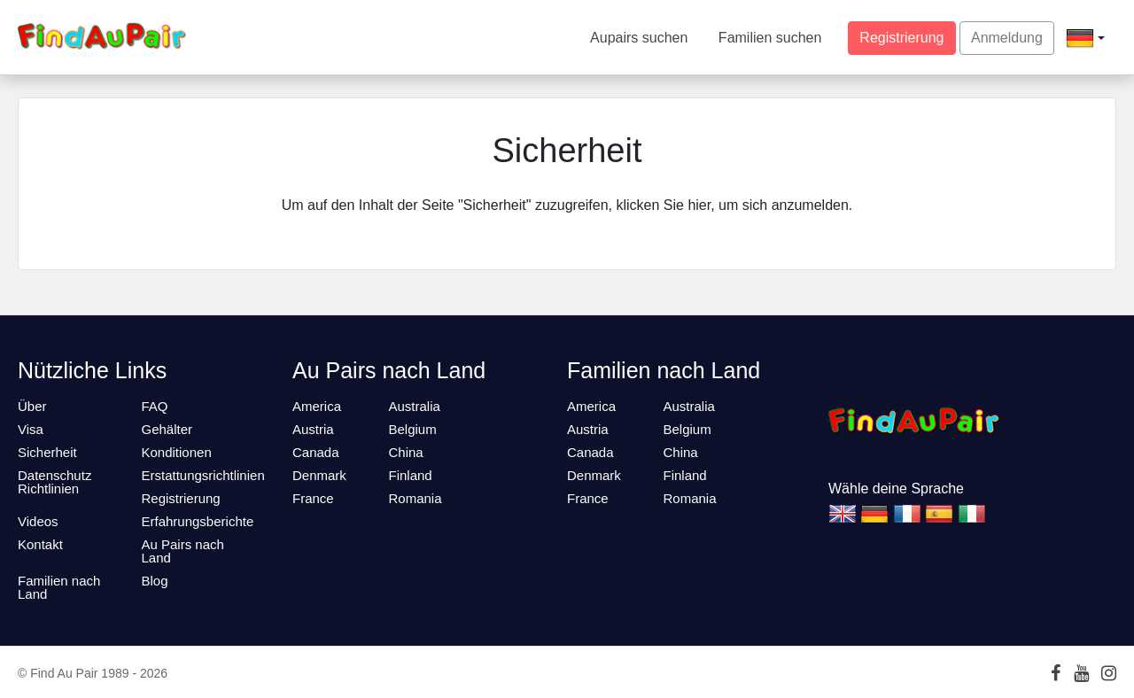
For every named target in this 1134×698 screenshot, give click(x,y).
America (316, 406)
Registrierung (901, 37)
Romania (415, 498)
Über (32, 406)
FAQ (155, 406)
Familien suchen (770, 37)
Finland (410, 475)
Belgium (413, 429)
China (406, 452)
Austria (313, 429)
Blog (155, 580)
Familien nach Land (59, 587)
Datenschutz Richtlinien (54, 482)
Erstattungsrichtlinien (203, 475)
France (313, 498)
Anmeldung (1007, 37)
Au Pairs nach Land (183, 551)
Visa (30, 429)
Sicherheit (47, 452)
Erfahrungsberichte (198, 521)
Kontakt (40, 544)
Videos (38, 521)
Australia (414, 406)
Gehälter (167, 429)
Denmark (319, 475)
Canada (315, 452)
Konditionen (177, 452)
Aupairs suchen (638, 37)
